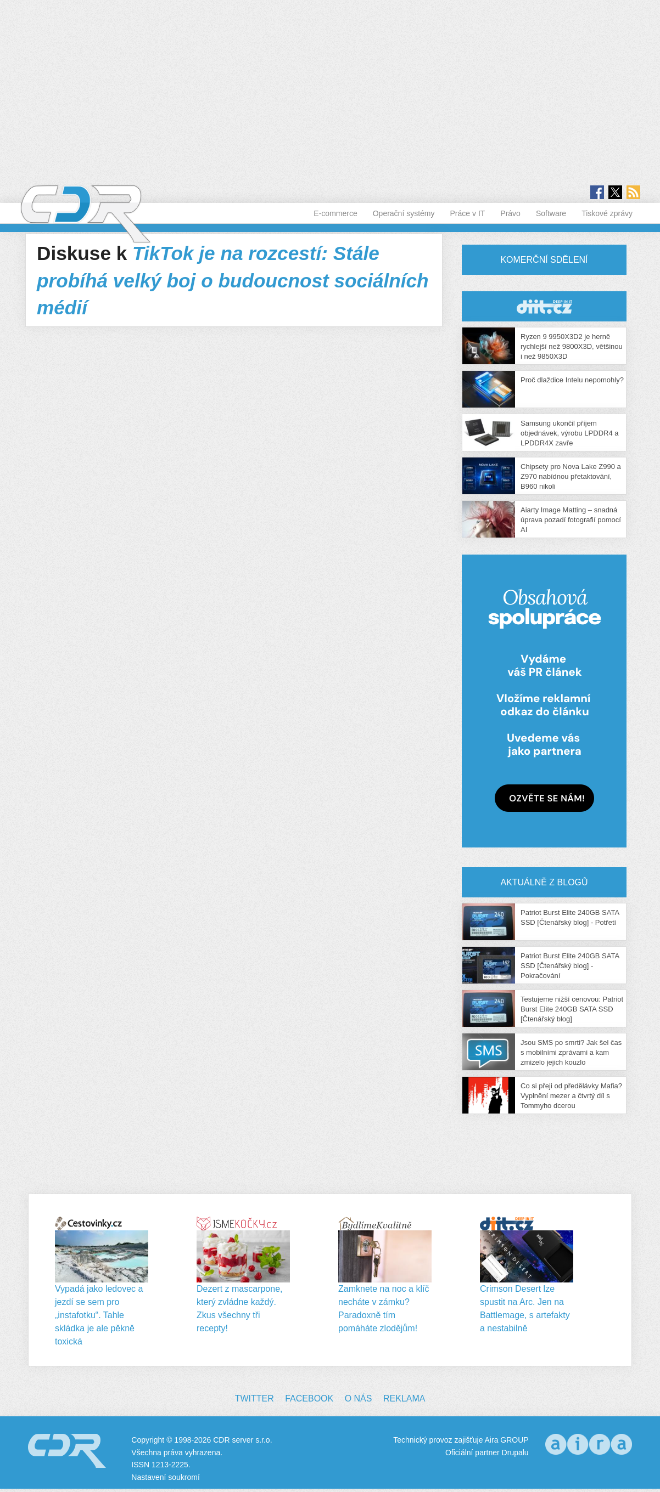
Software (551, 213)
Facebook (309, 1398)
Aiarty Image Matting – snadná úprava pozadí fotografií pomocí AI (571, 520)
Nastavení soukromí (165, 1477)
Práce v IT (467, 213)
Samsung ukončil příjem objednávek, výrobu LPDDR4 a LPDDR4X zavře (570, 433)
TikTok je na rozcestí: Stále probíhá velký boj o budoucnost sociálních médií (233, 280)
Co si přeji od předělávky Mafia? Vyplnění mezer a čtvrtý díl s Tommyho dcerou (571, 1096)
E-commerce (335, 213)
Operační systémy (404, 213)
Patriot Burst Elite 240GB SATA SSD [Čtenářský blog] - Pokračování (570, 966)
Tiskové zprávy (607, 213)
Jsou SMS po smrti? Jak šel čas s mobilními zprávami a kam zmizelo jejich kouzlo (571, 1052)
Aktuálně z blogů (544, 882)
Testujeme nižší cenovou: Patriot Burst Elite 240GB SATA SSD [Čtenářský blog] (572, 1009)
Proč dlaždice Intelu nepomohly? (572, 380)
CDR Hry (544, 306)
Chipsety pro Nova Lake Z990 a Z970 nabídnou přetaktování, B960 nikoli (571, 476)
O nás (358, 1398)
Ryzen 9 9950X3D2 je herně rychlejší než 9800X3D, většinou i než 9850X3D (572, 346)
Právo (510, 213)
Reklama (404, 1398)
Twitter (254, 1398)
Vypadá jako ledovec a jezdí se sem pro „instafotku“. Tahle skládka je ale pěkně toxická (99, 1315)
